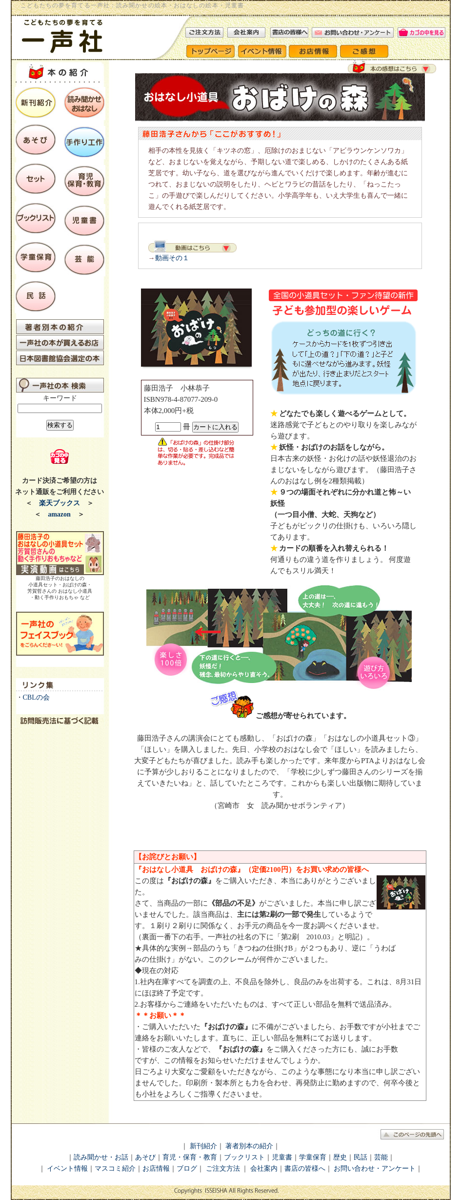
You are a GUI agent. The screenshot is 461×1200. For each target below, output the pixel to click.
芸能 (381, 1157)
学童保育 (312, 1157)
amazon (59, 514)
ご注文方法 (223, 1168)
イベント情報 (67, 1168)
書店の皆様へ (304, 1168)
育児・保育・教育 (189, 1157)
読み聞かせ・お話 (101, 1157)
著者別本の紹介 (249, 1146)
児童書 (282, 1157)
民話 (360, 1157)
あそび (145, 1157)
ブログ (187, 1168)
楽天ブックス (59, 503)
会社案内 (263, 1168)
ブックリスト (244, 1157)
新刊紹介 (203, 1146)
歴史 (340, 1157)
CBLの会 (36, 697)
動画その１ (172, 258)
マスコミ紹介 (115, 1168)
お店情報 (156, 1168)
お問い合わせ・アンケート (375, 1168)
